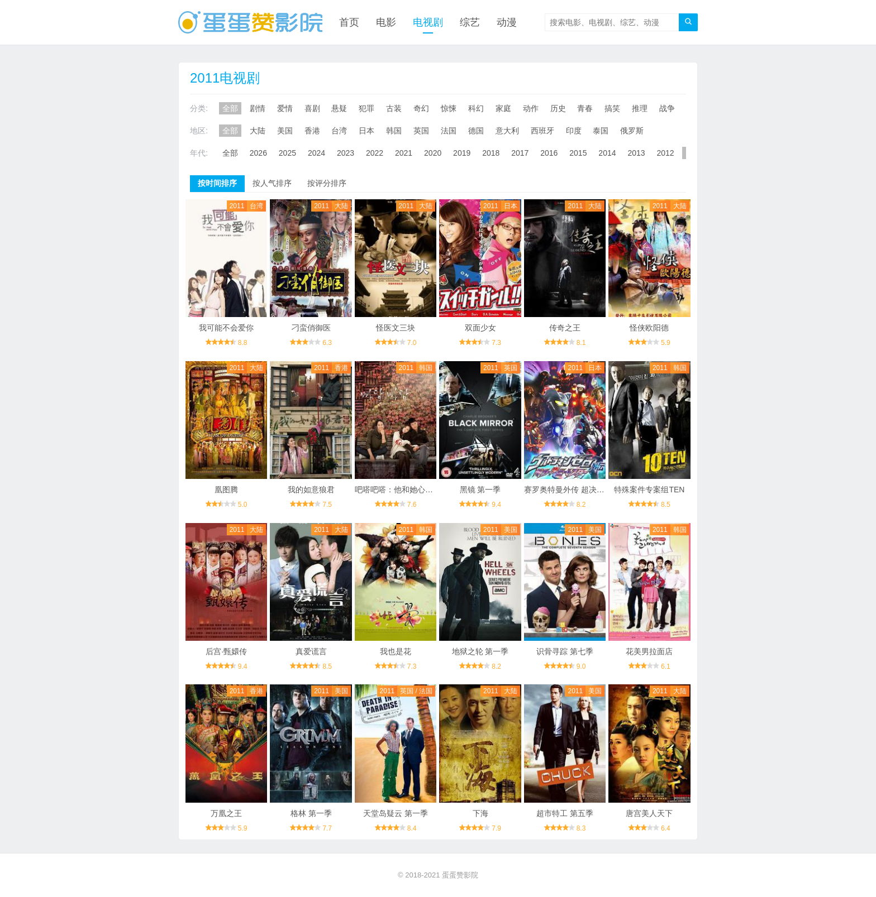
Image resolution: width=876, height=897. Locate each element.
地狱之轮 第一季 (480, 651)
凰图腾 (226, 489)
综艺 (470, 22)
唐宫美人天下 (649, 813)
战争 (667, 108)
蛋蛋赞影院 (460, 875)
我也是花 (395, 651)
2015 (578, 152)
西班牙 (542, 130)
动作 (531, 108)
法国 (448, 130)
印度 (574, 130)
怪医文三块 (395, 327)
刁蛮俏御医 (311, 327)
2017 (520, 152)
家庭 (503, 108)
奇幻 (421, 108)
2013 (636, 152)
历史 (558, 108)
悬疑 (339, 108)
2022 (374, 152)
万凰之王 (226, 813)
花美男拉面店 (649, 651)
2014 (607, 152)
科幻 (476, 108)
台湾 (339, 130)
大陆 (257, 130)
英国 (421, 130)
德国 (476, 130)
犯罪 (366, 108)
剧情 (257, 108)
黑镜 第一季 (480, 489)
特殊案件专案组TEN (649, 489)
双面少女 (480, 327)
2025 (287, 152)
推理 (640, 108)
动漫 (507, 22)
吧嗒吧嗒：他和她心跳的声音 (405, 489)
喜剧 (312, 108)
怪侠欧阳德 (649, 327)
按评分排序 (326, 183)
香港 (312, 130)
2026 (258, 152)
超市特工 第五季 (564, 813)
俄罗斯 (632, 130)
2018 (490, 152)
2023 (345, 152)
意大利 (507, 130)
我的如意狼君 (311, 489)
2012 (665, 152)
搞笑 (612, 108)
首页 (349, 22)
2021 (403, 152)
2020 (432, 152)
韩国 (394, 130)
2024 (316, 152)
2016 (549, 152)
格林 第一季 (311, 813)
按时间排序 (217, 183)
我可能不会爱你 (226, 327)
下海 (480, 813)
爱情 (285, 108)
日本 (366, 130)
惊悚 (448, 108)
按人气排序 (272, 183)
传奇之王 (564, 327)
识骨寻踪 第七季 (564, 651)
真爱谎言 (311, 651)
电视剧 (428, 22)
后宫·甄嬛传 (226, 651)
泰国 (600, 130)
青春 (585, 108)
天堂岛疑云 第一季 (395, 813)
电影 (386, 22)
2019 (461, 152)
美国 (285, 130)
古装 (394, 108)
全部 (230, 108)
